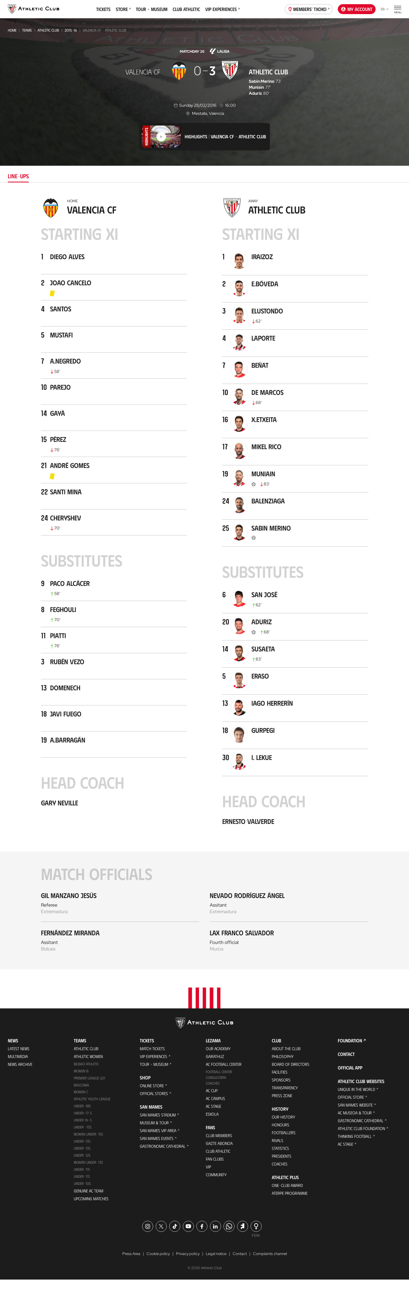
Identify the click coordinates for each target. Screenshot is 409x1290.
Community (216, 1184)
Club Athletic (186, 9)
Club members (219, 1145)
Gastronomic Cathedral (162, 1156)
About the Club (286, 1058)
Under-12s (82, 1165)
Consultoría (216, 1087)
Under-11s (82, 1187)
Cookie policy (156, 1264)
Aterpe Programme (290, 1203)
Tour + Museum (151, 9)
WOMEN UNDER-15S (88, 1144)
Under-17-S (83, 1123)
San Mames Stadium (158, 1124)
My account (357, 9)
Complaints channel (272, 1264)
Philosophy (283, 1066)
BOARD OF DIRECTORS (290, 1074)
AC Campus (215, 1108)
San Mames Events (156, 1148)
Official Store (351, 1107)
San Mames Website (355, 1115)
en (385, 9)
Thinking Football (355, 1146)
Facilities (279, 1082)
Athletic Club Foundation (361, 1138)
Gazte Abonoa (219, 1153)
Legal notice (216, 1264)
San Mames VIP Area (158, 1140)
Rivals (277, 1150)
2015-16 (71, 30)
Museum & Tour (154, 1132)
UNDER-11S (82, 1180)
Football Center (219, 1082)
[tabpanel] (204, 582)
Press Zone (282, 1105)
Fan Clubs (215, 1169)
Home (12, 30)
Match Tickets (152, 1058)
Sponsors (281, 1089)
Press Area (128, 1264)
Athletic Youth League (92, 1109)
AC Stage (213, 1116)
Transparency (285, 1097)
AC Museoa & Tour (355, 1122)
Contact (346, 1064)
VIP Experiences (222, 9)
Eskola (212, 1124)
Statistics (280, 1158)
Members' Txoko (309, 8)
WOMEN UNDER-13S (88, 1172)
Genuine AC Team (88, 1201)
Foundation (350, 1051)
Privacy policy (186, 1264)
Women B (81, 1081)
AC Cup (212, 1100)
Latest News (18, 1058)
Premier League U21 (89, 1088)
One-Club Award (287, 1195)
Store (123, 9)
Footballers (284, 1142)
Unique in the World (356, 1099)
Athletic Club (48, 30)
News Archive (20, 1074)
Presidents (281, 1166)
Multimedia (18, 1066)
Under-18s (82, 1116)
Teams (27, 30)
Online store (152, 1095)
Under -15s (83, 1137)
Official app (350, 1078)
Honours (280, 1134)
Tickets (103, 9)
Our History (283, 1127)
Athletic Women (88, 1066)
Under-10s (82, 1194)
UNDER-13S (82, 1158)
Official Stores (154, 1103)
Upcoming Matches (91, 1208)
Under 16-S (83, 1130)
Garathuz (215, 1066)
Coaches (213, 1093)
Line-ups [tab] (18, 175)
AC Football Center (224, 1074)
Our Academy (218, 1058)
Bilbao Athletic (86, 1074)
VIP (208, 1176)
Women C (81, 1102)
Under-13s (82, 1151)
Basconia (81, 1095)
